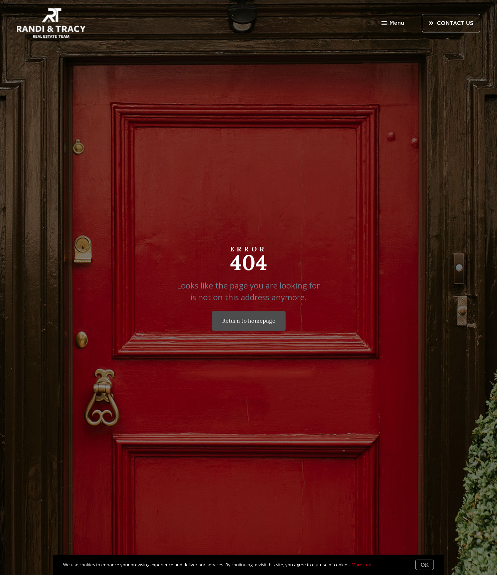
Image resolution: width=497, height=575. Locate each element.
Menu (392, 23)
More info (361, 565)
